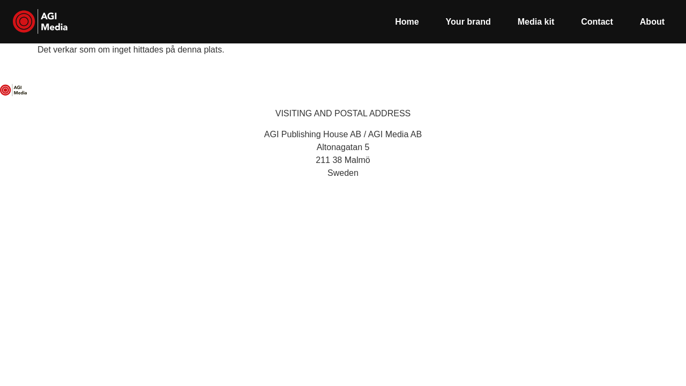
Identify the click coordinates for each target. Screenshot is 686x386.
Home (407, 21)
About (652, 21)
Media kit (536, 21)
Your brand (468, 21)
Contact (597, 21)
